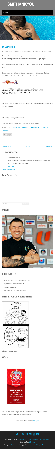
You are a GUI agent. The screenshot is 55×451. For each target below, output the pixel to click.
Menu (5, 12)
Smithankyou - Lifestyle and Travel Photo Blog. (33, 441)
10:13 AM (11, 168)
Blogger (36, 423)
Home (28, 148)
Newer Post (7, 148)
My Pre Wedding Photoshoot (14, 286)
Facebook (16, 129)
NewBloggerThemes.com (42, 447)
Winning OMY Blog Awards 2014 (15, 292)
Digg (5, 132)
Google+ (35, 129)
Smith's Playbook (10, 289)
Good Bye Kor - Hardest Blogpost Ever (17, 282)
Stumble (44, 129)
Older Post (48, 148)
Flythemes (15, 447)
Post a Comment (9, 171)
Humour (37, 51)
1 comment (47, 51)
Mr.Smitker (8, 46)
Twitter (25, 129)
